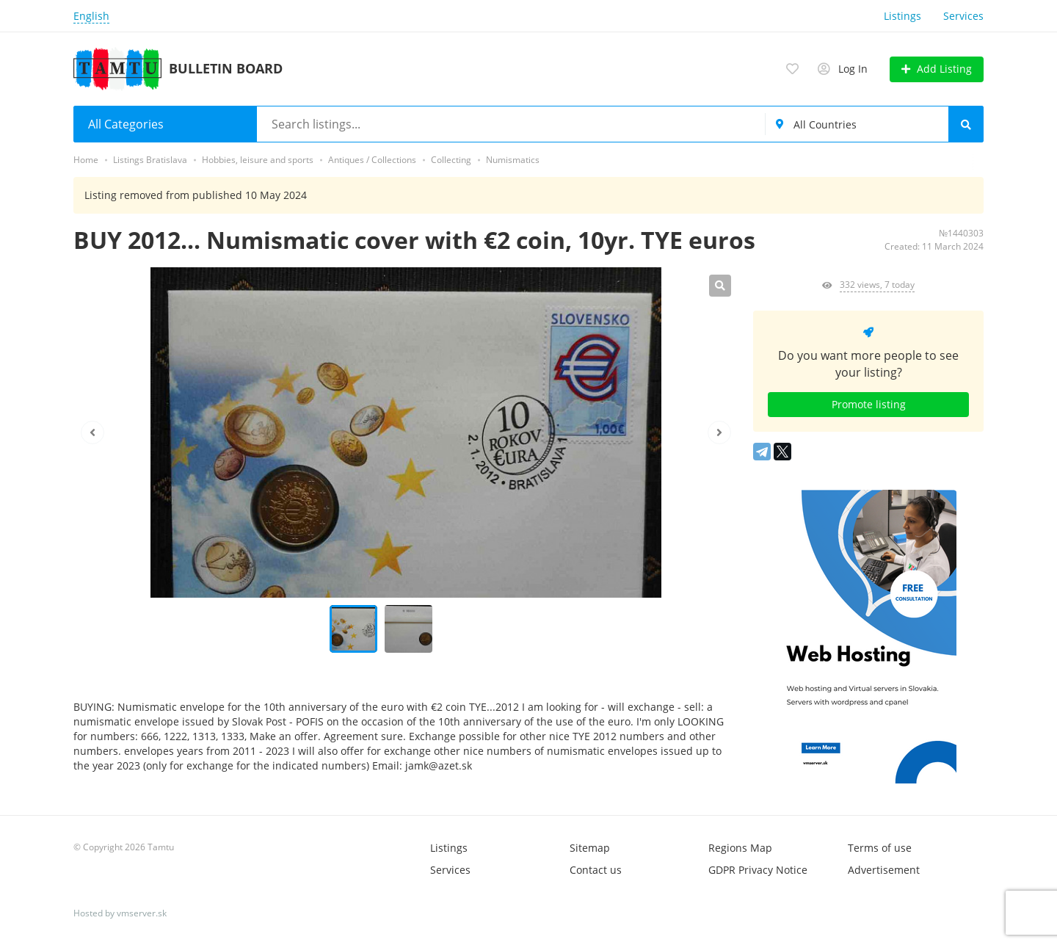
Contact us (596, 870)
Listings (902, 16)
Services (963, 16)
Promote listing (869, 404)
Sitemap (590, 848)
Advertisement (884, 870)
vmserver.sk (142, 913)
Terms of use (880, 848)
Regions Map (740, 848)
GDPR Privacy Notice (757, 870)
